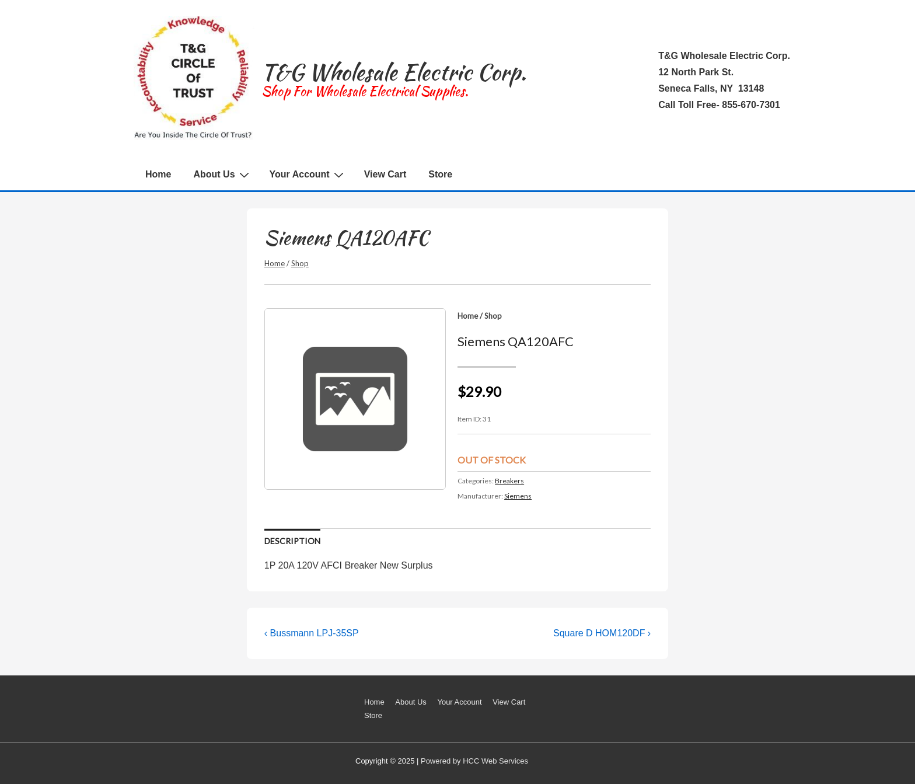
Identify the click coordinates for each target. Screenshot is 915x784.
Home (158, 174)
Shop (300, 263)
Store (440, 174)
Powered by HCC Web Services (474, 761)
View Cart (385, 174)
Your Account (308, 174)
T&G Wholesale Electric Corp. (393, 72)
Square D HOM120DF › (602, 633)
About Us (222, 174)
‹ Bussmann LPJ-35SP (311, 633)
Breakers (509, 480)
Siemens (518, 496)
